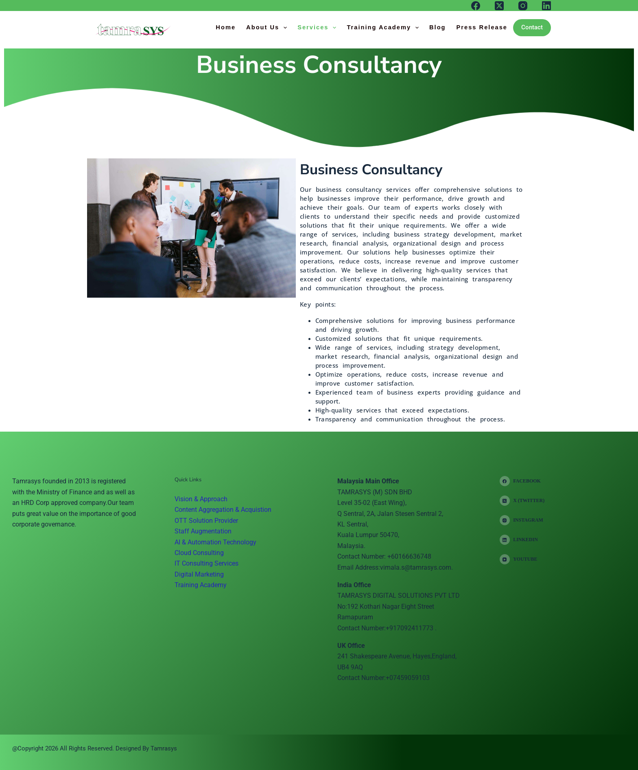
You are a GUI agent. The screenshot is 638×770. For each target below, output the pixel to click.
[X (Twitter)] (499, 5)
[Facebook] (475, 5)
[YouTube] (522, 559)
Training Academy (384, 28)
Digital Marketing (199, 574)
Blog (437, 27)
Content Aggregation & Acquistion (223, 509)
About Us (268, 28)
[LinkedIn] (546, 5)
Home (226, 27)
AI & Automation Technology (215, 542)
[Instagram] (522, 5)
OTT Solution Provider (206, 520)
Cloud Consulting (199, 553)
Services (318, 28)
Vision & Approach (201, 499)
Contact (532, 27)
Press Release (482, 27)
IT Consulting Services (206, 563)
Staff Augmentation (203, 531)
